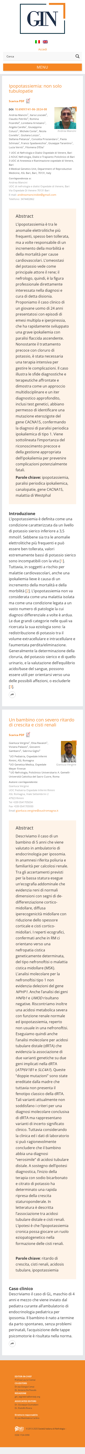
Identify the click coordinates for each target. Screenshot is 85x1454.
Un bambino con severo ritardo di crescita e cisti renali (41, 722)
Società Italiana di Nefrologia (51, 1428)
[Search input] (39, 56)
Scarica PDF (16, 101)
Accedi (42, 49)
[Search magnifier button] (77, 56)
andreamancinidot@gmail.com (36, 195)
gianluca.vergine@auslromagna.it (37, 810)
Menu (42, 67)
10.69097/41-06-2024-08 (31, 109)
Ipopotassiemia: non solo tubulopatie (35, 88)
